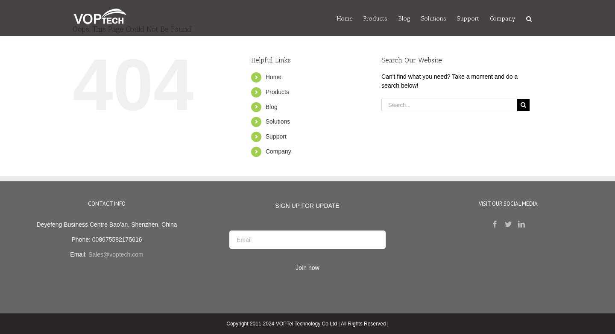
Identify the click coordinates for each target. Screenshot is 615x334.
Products (277, 92)
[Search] (529, 18)
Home (273, 77)
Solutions (278, 121)
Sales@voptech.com (116, 254)
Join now (307, 267)
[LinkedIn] (521, 224)
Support (276, 136)
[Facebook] (495, 224)
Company (278, 151)
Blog (272, 106)
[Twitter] (508, 224)
